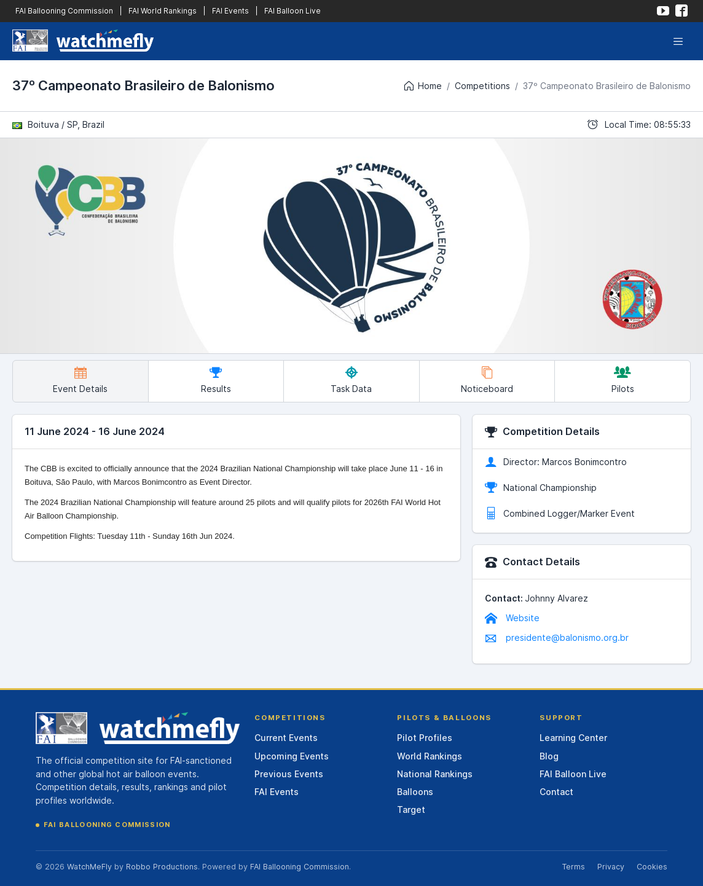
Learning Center (573, 737)
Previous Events (288, 774)
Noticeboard (487, 380)
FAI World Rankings (162, 10)
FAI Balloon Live (292, 10)
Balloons (415, 791)
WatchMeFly (89, 866)
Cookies (652, 866)
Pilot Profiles (424, 737)
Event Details (80, 380)
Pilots (622, 380)
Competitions (482, 85)
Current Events (286, 737)
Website (512, 618)
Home (422, 86)
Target (411, 809)
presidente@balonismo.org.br (557, 637)
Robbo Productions (162, 866)
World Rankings (429, 756)
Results (216, 380)
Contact (556, 791)
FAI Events (230, 10)
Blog (549, 756)
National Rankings (435, 774)
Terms (573, 866)
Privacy (610, 866)
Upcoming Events (291, 756)
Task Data (351, 380)
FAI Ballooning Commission (64, 10)
